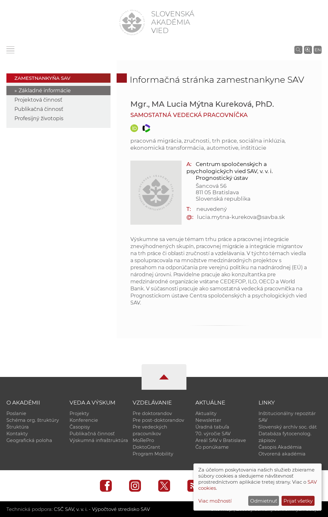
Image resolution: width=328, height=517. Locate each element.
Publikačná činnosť (38, 109)
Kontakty (17, 434)
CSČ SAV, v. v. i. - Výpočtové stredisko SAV (102, 509)
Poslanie (16, 413)
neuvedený (211, 209)
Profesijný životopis (38, 118)
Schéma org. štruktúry (32, 420)
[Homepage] (132, 22)
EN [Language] (318, 49)
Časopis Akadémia (280, 447)
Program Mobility (153, 454)
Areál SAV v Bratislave (220, 440)
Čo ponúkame (212, 447)
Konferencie (84, 420)
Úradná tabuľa (212, 427)
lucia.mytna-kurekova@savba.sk (241, 217)
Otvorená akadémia (282, 454)
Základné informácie (45, 91)
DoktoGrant (146, 447)
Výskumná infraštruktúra (99, 440)
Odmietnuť (263, 501)
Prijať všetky (298, 501)
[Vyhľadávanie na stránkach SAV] (298, 49)
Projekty (79, 413)
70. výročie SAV (213, 434)
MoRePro (143, 440)
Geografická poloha (29, 440)
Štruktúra (17, 427)
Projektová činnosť (38, 100)
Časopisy (80, 427)
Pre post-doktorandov (158, 420)
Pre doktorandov (152, 413)
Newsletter (208, 420)
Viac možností (215, 501)
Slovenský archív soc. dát (287, 427)
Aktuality (206, 413)
